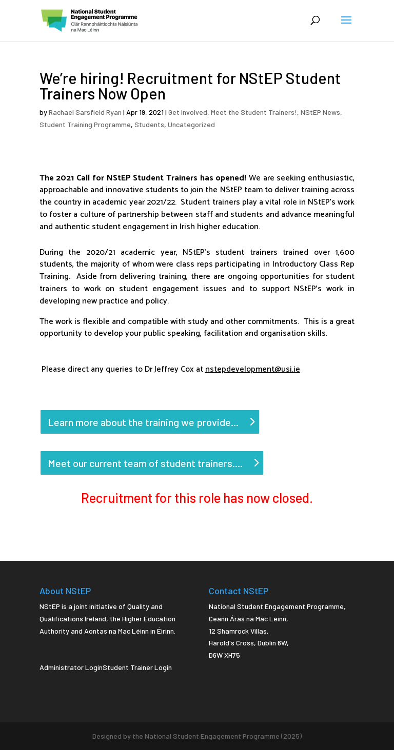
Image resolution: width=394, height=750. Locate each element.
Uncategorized (191, 124)
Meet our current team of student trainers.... (145, 463)
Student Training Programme (85, 124)
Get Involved (187, 112)
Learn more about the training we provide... (143, 422)
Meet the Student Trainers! (254, 112)
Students (149, 124)
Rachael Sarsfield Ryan (85, 112)
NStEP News (320, 112)
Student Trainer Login (137, 667)
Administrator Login (71, 667)
